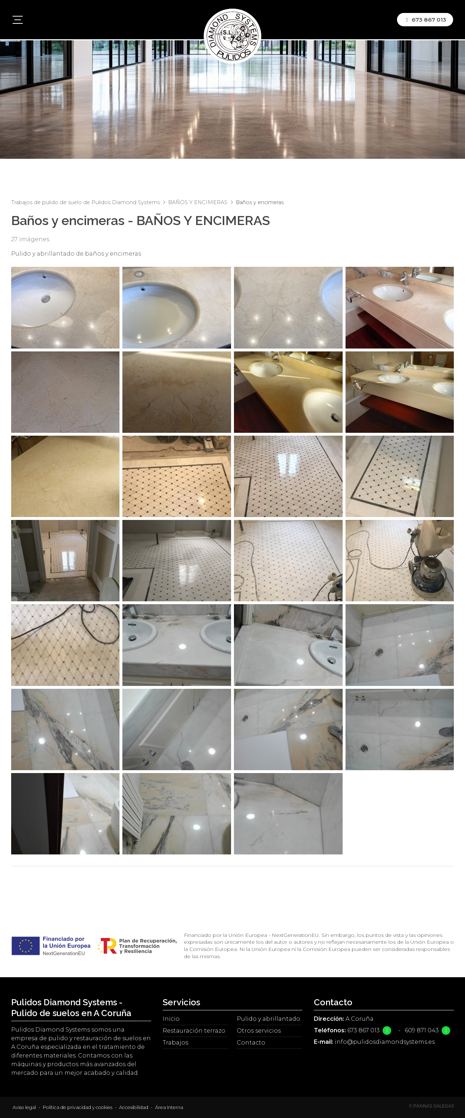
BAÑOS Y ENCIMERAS (197, 202)
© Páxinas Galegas (431, 1106)
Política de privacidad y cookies (77, 1107)
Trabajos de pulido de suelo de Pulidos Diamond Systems (85, 202)
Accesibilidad (133, 1107)
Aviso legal (24, 1107)
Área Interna (169, 1107)
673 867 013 (363, 1030)
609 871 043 (422, 1030)
